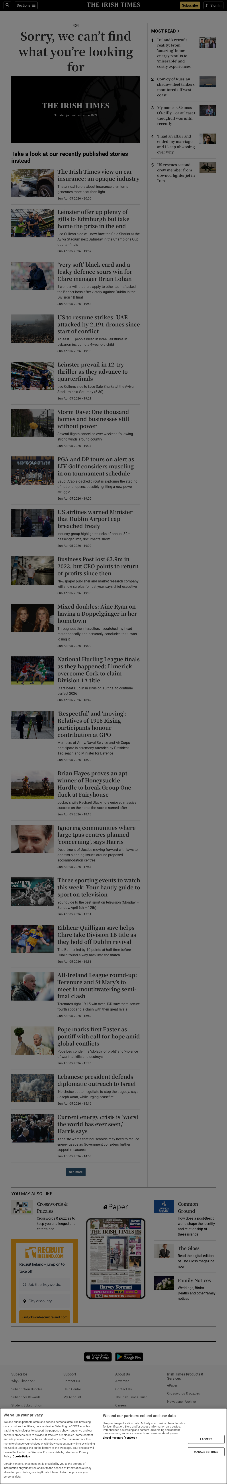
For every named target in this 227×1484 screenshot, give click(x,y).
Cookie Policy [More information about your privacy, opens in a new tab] (21, 1456)
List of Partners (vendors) (120, 1437)
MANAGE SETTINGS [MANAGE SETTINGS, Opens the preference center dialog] (206, 1451)
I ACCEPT (206, 1439)
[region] (113, 1446)
